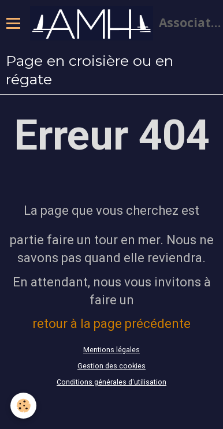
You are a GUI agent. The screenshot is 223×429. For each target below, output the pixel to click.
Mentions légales (111, 349)
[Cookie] (23, 406)
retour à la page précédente (111, 323)
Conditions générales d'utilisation (111, 382)
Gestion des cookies (111, 365)
